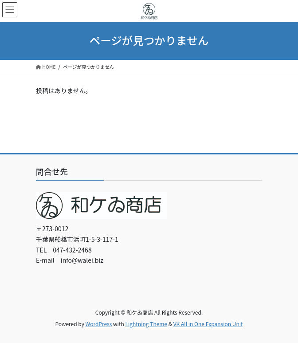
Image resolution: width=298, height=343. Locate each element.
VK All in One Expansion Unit (208, 323)
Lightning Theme (146, 323)
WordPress (99, 323)
